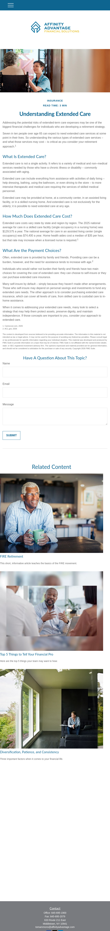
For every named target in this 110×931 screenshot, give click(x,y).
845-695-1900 (58, 912)
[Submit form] (11, 435)
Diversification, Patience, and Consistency (29, 752)
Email (6, 383)
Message (8, 404)
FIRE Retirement (11, 556)
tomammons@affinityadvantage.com (54, 927)
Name (6, 363)
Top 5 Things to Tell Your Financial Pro (26, 654)
